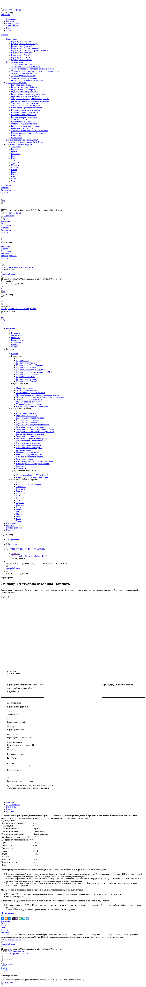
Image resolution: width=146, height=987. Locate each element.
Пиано (14, 170)
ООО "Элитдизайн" (16, 951)
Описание (10, 802)
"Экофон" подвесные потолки (24, 78)
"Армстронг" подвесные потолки (25, 66)
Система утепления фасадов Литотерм (27, 133)
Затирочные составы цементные (25, 103)
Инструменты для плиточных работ (26, 108)
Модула (14, 167)
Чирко (14, 181)
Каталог (4, 35)
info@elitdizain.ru (8, 274)
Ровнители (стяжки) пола (22, 128)
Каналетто (15, 153)
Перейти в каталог (9, 982)
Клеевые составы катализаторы (24, 112)
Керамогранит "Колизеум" (22, 53)
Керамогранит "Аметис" (21, 41)
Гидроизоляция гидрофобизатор (25, 87)
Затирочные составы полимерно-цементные (30, 101)
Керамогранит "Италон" (21, 46)
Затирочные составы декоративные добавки (30, 99)
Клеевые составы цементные (23, 115)
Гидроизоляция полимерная (23, 89)
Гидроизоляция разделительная (24, 92)
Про (13, 176)
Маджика (15, 165)
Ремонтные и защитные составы (25, 126)
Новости (9, 28)
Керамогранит (12, 39)
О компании (11, 19)
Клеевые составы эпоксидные (24, 117)
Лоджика (15, 163)
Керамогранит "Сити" (20, 55)
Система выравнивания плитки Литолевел (29, 131)
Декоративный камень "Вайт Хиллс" (22, 140)
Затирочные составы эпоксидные (25, 105)
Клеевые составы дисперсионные (25, 110)
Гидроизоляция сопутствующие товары (28, 94)
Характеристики (13, 804)
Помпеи (14, 174)
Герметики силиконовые (21, 85)
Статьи (9, 30)
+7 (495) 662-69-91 (13, 10)
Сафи (13, 179)
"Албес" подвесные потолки (23, 64)
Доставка (10, 811)
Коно (13, 156)
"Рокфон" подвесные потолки (24, 73)
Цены (3, 925)
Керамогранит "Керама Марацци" (25, 48)
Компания (5, 14)
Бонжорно (15, 149)
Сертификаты (12, 26)
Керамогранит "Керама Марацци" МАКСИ (29, 50)
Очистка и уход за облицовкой (24, 124)
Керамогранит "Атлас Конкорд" (24, 44)
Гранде (14, 151)
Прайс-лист (6, 185)
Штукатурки (16, 137)
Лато (13, 160)
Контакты (5, 188)
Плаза (13, 172)
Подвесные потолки (15, 62)
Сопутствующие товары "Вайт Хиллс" (27, 142)
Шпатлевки (16, 135)
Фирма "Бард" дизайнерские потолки (27, 80)
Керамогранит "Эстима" (21, 60)
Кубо (13, 158)
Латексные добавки (19, 119)
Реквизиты (10, 21)
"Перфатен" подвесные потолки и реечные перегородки (35, 71)
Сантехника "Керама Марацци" (20, 144)
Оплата (9, 809)
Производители (12, 23)
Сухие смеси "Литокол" (16, 82)
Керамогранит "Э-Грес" (21, 57)
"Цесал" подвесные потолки (23, 76)
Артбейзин (15, 147)
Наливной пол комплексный (23, 121)
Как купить (11, 807)
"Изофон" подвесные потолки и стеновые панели (32, 69)
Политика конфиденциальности (14, 953)
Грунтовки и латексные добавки (25, 96)
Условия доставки (9, 190)
